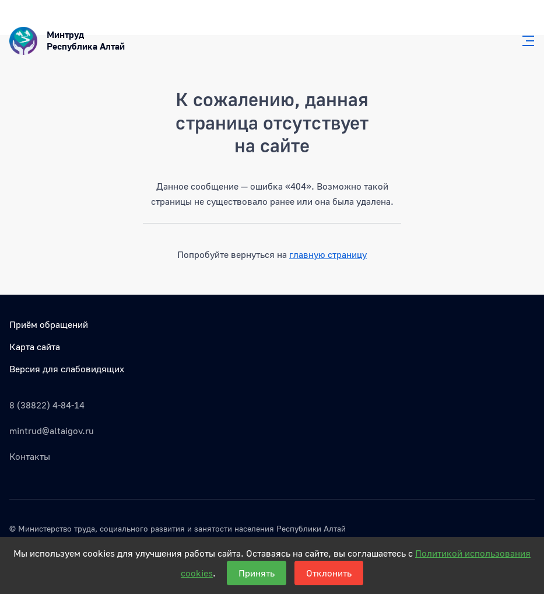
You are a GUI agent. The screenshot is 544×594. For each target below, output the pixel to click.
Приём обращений (48, 324)
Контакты (29, 456)
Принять (256, 573)
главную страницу (328, 254)
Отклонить (329, 573)
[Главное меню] (525, 41)
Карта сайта (34, 346)
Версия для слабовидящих (66, 369)
